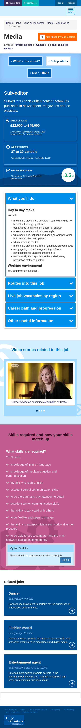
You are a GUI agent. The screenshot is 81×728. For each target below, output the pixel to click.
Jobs (18, 23)
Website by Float (30, 712)
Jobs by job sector (34, 23)
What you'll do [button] (40, 198)
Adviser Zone (13, 3)
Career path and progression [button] (40, 308)
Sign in (60, 3)
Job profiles (62, 23)
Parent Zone (30, 3)
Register (71, 3)
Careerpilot (15, 11)
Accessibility (68, 709)
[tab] (40, 198)
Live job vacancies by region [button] (40, 296)
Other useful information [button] (40, 321)
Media (50, 23)
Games (40, 44)
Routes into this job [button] (40, 283)
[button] (42, 37)
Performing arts (23, 44)
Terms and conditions (38, 709)
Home (9, 23)
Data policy (55, 709)
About (23, 709)
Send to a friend (12, 712)
